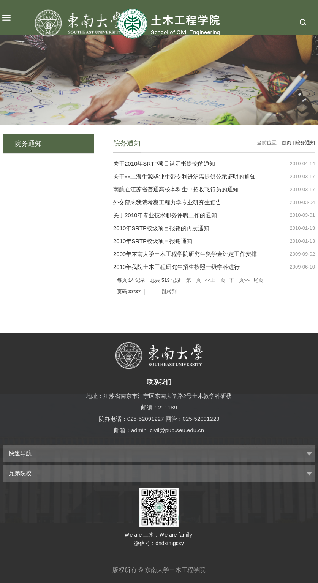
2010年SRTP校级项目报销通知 (152, 241)
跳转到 (170, 291)
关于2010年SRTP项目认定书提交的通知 (164, 163)
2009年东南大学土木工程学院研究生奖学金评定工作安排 (185, 254)
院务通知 (305, 142)
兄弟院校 (20, 473)
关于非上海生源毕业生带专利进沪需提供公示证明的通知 (184, 176)
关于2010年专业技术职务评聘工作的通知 (165, 215)
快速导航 (20, 453)
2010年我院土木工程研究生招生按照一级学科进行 (176, 267)
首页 (286, 142)
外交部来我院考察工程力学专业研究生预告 (167, 202)
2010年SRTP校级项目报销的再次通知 (161, 228)
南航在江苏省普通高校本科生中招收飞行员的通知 (176, 189)
